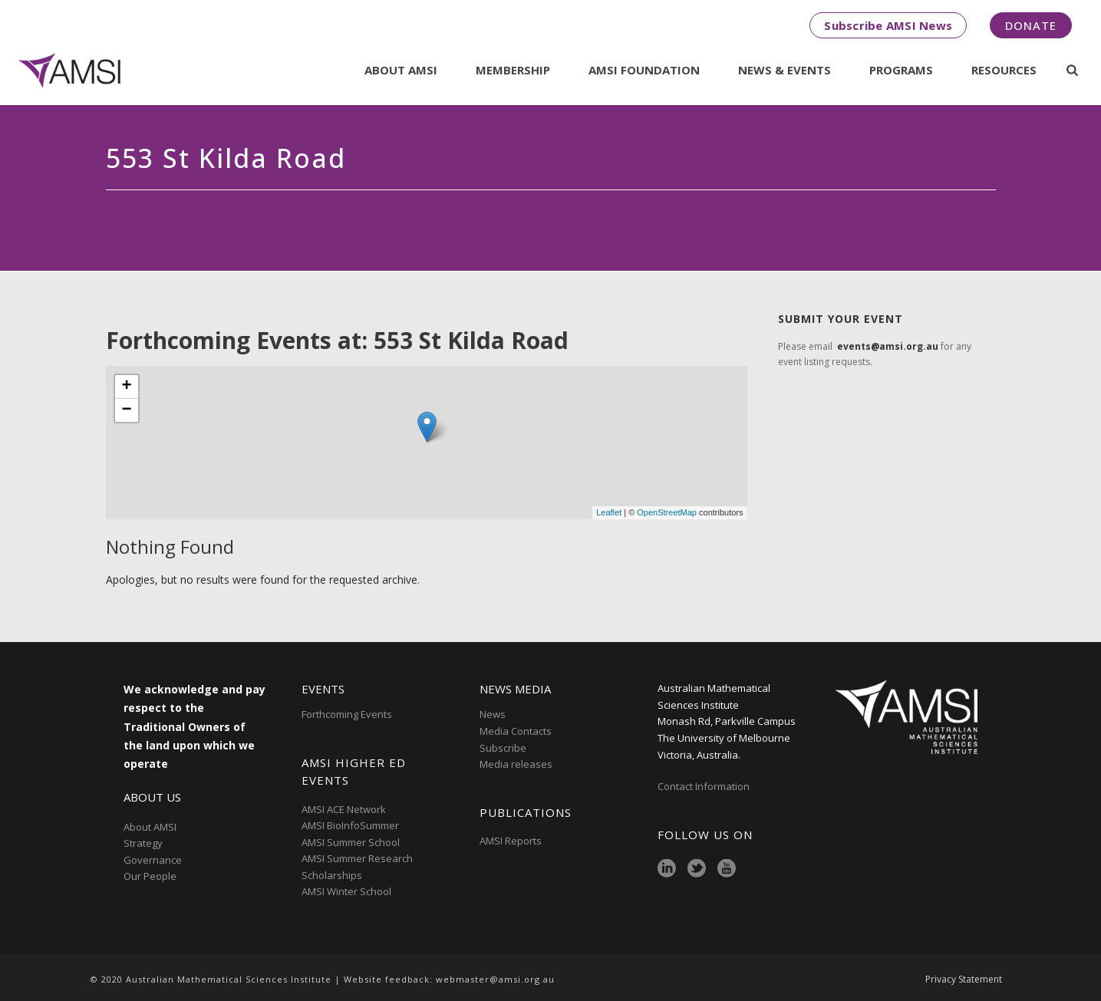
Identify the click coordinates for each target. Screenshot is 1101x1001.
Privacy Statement (963, 979)
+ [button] (126, 386)
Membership (513, 69)
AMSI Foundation (644, 69)
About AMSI (400, 69)
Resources (1004, 69)
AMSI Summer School (351, 842)
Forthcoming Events (347, 714)
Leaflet (608, 512)
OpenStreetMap (667, 512)
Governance (153, 860)
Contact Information (705, 786)
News (493, 714)
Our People (150, 876)
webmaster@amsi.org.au (495, 979)
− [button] (126, 410)
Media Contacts (516, 731)
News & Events (784, 69)
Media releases (516, 764)
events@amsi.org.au (887, 346)
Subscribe (503, 748)
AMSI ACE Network (344, 809)
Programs (901, 69)
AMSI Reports (511, 841)
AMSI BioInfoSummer (350, 825)
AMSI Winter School (346, 891)
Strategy (143, 843)
